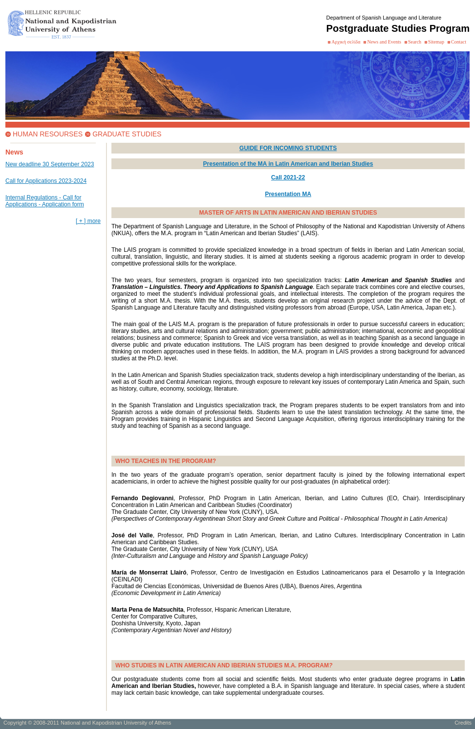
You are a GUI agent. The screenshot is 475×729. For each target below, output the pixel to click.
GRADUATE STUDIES (126, 134)
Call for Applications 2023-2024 (45, 180)
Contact (458, 41)
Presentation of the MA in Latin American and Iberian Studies (288, 163)
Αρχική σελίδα (345, 41)
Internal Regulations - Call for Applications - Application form (44, 201)
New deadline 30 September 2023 (49, 164)
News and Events (384, 41)
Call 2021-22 (288, 177)
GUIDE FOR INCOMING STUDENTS (288, 148)
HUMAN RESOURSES (48, 134)
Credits (463, 723)
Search (414, 41)
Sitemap (436, 41)
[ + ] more (88, 221)
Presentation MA (288, 194)
